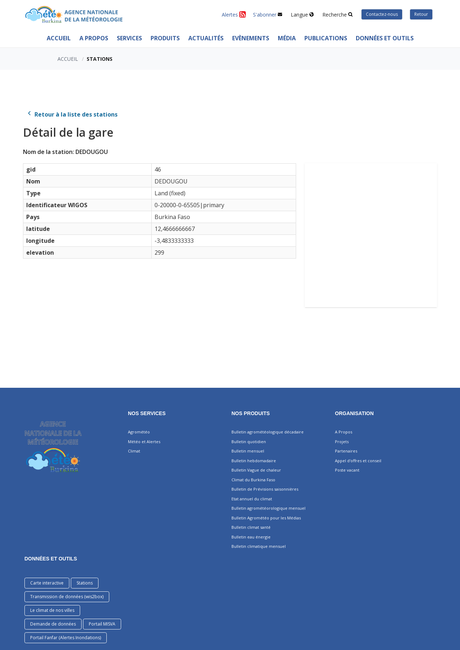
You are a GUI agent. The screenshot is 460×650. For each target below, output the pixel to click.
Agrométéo (139, 432)
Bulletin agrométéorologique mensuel (268, 508)
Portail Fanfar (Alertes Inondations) (65, 638)
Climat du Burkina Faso (253, 479)
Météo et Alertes (144, 441)
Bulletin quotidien (248, 441)
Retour (421, 14)
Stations (85, 583)
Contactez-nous (382, 14)
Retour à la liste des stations (72, 114)
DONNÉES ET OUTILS (50, 559)
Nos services (147, 413)
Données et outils (385, 38)
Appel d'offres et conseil (358, 460)
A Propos (93, 38)
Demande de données (53, 624)
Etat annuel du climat (251, 498)
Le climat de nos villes (52, 610)
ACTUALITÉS (206, 38)
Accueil (59, 38)
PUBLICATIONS (325, 38)
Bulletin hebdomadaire (253, 460)
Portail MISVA (102, 624)
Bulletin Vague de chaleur (256, 470)
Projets (342, 441)
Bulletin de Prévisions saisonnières (264, 489)
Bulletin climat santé (251, 527)
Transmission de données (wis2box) (67, 597)
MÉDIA (287, 38)
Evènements (250, 38)
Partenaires (346, 451)
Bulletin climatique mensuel (258, 546)
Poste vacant (347, 470)
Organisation (354, 413)
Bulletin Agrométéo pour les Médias (266, 518)
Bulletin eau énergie (251, 537)
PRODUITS (165, 38)
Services (129, 38)
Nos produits (250, 413)
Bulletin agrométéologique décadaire (267, 432)
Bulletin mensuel (247, 451)
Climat (134, 451)
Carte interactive (47, 583)
